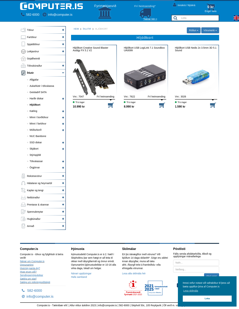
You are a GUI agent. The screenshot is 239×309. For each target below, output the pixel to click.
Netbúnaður (33, 197)
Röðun (193, 30)
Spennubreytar (35, 211)
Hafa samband (79, 277)
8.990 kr (129, 106)
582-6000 (30, 14)
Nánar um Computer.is (32, 261)
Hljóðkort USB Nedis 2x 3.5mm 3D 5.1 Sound (195, 49)
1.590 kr (180, 106)
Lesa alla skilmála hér (134, 273)
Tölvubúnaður (34, 65)
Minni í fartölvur (38, 123)
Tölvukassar (36, 161)
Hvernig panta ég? (30, 268)
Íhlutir (30, 72)
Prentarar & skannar (38, 204)
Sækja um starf (28, 278)
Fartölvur (32, 37)
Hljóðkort (35, 104)
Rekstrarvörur (34, 176)
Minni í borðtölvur (39, 117)
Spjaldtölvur (33, 44)
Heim (76, 29)
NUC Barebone (38, 136)
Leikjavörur (33, 51)
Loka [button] (207, 298)
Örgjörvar (35, 167)
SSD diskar (36, 142)
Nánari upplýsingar (81, 273)
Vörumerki (210, 30)
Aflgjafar (34, 79)
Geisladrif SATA (38, 92)
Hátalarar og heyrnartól (39, 183)
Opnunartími (27, 264)
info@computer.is (57, 14)
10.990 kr (79, 106)
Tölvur (30, 30)
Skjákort (34, 148)
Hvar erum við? (28, 271)
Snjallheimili (33, 58)
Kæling (33, 111)
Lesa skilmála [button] (190, 290)
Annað (30, 226)
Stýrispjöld (35, 155)
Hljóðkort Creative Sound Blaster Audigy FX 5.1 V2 (90, 49)
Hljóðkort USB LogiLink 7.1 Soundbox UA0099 (144, 49)
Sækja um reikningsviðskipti (35, 282)
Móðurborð (36, 129)
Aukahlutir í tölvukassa (42, 86)
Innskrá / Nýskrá (184, 5)
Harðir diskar (36, 98)
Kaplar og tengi (35, 190)
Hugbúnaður (34, 219)
